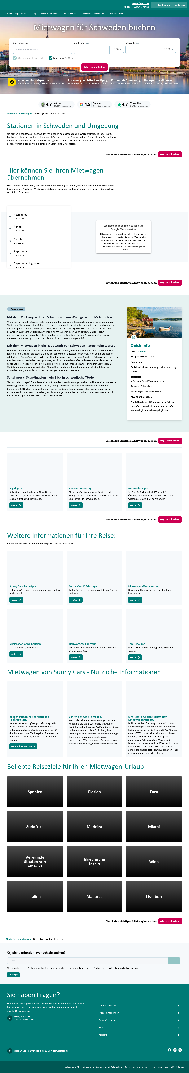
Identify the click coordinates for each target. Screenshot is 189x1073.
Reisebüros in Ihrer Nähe (94, 14)
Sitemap (180, 1067)
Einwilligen (13, 975)
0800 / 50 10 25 (22, 1016)
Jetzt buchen (170, 154)
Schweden (142, 351)
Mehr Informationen (23, 746)
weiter (16, 505)
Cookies (145, 1067)
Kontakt (146, 7)
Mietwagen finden (94, 67)
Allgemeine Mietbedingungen (79, 1067)
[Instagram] (175, 1050)
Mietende (132, 43)
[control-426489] (92, 50)
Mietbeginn (81, 43)
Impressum (157, 1067)
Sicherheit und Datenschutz (109, 1067)
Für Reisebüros (116, 14)
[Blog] (180, 1050)
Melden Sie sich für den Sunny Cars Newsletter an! (41, 1051)
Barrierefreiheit (132, 1067)
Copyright (169, 1067)
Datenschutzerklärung (126, 968)
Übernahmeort (20, 43)
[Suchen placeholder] (174, 960)
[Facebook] (169, 1050)
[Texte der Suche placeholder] (87, 960)
